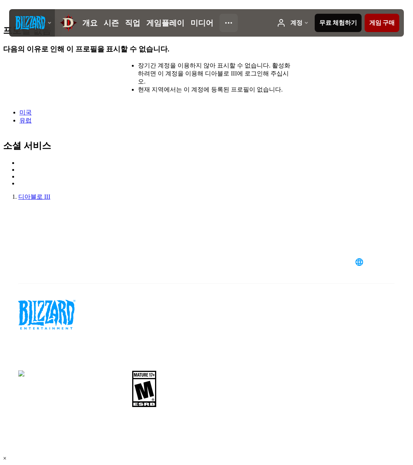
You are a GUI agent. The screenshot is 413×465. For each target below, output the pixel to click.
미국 (25, 112)
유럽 (25, 120)
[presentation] (32, 23)
